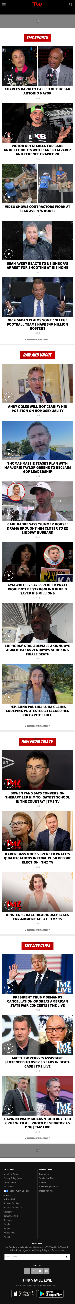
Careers (42, 1182)
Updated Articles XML (13, 1207)
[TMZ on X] (34, 1271)
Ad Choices (8, 1186)
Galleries (7, 1220)
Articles (7, 1195)
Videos (6, 1237)
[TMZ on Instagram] (46, 1271)
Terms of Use (9, 1182)
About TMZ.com (11, 1174)
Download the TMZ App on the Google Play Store (51, 1294)
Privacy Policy (40, 1250)
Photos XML (9, 1233)
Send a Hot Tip (46, 1178)
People (6, 1224)
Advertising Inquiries (48, 1186)
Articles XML (9, 1199)
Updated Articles (11, 1203)
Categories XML (10, 1216)
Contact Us (44, 1174)
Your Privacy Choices (16, 1191)
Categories (8, 1212)
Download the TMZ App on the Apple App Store (24, 1294)
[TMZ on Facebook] (27, 1271)
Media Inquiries (46, 1191)
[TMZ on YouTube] (40, 1271)
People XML (9, 1228)
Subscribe (67, 1257)
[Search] (71, 4)
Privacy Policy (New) (12, 1178)
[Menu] (4, 4)
